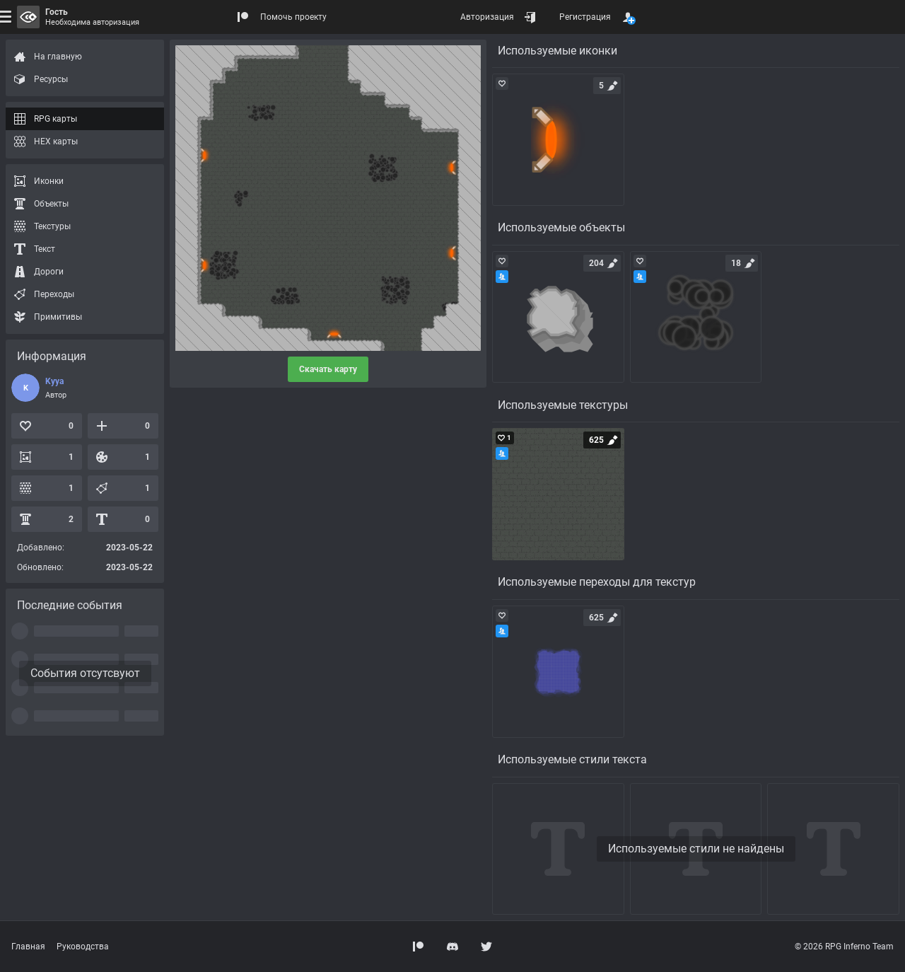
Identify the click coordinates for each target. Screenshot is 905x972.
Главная (28, 946)
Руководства (83, 946)
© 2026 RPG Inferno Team (844, 946)
